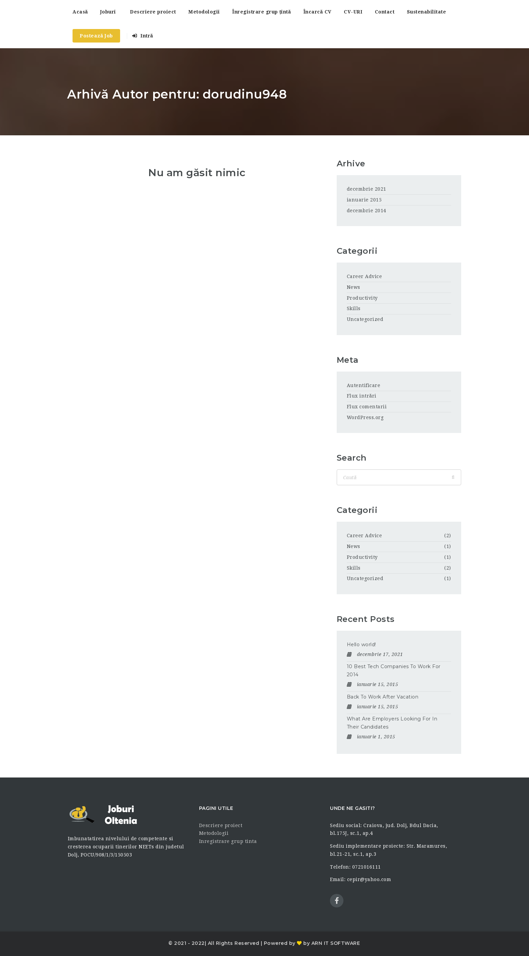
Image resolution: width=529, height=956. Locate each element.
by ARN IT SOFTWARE (331, 943)
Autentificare (364, 385)
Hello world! (361, 644)
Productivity (362, 298)
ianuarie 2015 (364, 199)
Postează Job (96, 35)
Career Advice (364, 276)
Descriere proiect (153, 12)
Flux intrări (362, 396)
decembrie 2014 (366, 210)
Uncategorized (365, 319)
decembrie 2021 (366, 189)
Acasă (80, 12)
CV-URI (353, 12)
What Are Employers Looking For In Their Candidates (392, 723)
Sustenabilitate (426, 12)
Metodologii (204, 12)
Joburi (108, 12)
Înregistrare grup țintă (261, 12)
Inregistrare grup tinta (228, 841)
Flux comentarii (367, 406)
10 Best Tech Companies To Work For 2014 (394, 670)
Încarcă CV (317, 12)
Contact (385, 12)
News (353, 287)
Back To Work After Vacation (383, 697)
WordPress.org (365, 417)
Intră (142, 35)
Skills (354, 308)
